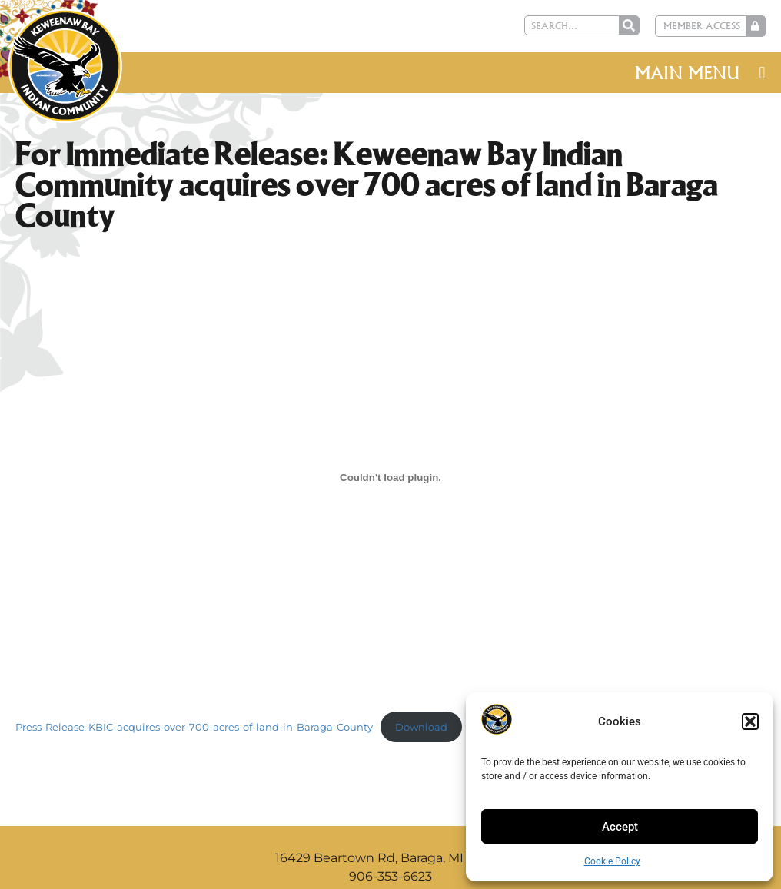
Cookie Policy (612, 861)
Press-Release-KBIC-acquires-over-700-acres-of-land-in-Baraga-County (194, 727)
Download (421, 727)
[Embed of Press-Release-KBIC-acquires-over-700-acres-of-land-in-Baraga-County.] (390, 477)
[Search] (631, 25)
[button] (750, 721)
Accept (620, 827)
